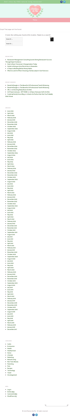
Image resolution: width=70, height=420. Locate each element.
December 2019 (12, 276)
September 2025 (12, 129)
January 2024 (11, 171)
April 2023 (10, 190)
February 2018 (11, 325)
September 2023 (12, 179)
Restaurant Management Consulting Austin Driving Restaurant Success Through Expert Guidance (28, 61)
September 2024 (12, 153)
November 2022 (12, 201)
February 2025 (11, 142)
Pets (8, 366)
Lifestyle (10, 355)
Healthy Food (11, 351)
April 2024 (10, 164)
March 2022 (10, 219)
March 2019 (10, 296)
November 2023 (12, 175)
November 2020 (12, 252)
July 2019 (10, 287)
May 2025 (10, 137)
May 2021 (10, 241)
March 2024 (10, 166)
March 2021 (10, 246)
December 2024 (12, 146)
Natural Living (11, 359)
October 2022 (11, 204)
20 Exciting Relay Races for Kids (22, 90)
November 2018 (12, 305)
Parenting (10, 364)
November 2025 (12, 124)
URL (8, 90)
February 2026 (11, 118)
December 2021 (12, 226)
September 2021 (12, 232)
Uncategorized (12, 375)
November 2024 (12, 148)
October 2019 (11, 281)
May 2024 (10, 162)
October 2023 (11, 177)
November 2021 (12, 228)
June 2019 (10, 290)
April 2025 (10, 140)
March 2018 (10, 323)
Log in (9, 389)
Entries (10, 392)
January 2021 (11, 250)
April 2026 (10, 113)
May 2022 (10, 215)
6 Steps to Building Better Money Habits (19, 68)
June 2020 (10, 263)
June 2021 (10, 239)
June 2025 (10, 135)
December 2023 (12, 173)
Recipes (9, 368)
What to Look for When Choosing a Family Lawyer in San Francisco (27, 71)
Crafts (9, 344)
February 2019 (11, 298)
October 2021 (11, 230)
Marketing (10, 357)
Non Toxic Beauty (12, 362)
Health (9, 348)
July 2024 (10, 157)
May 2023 (10, 188)
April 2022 (10, 217)
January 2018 (11, 327)
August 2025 (11, 131)
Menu (35, 20)
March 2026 (10, 115)
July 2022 (10, 210)
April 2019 (10, 294)
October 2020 (11, 254)
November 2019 (12, 279)
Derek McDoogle (12, 85)
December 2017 (12, 329)
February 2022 (11, 221)
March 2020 (10, 270)
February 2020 (11, 272)
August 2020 (11, 259)
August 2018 (11, 312)
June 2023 (10, 186)
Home (9, 353)
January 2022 (11, 223)
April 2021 (10, 243)
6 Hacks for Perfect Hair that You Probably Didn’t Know (29, 95)
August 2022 (11, 208)
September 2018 (12, 309)
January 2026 (11, 120)
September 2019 (12, 283)
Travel (9, 373)
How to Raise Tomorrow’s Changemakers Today (22, 64)
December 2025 (12, 122)
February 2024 (11, 168)
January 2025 (11, 144)
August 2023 (11, 182)
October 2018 (11, 307)
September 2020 (12, 257)
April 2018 (10, 320)
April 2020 (10, 268)
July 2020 (10, 261)
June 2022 (10, 212)
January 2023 (11, 197)
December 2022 (12, 199)
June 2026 (10, 111)
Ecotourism (11, 346)
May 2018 (10, 318)
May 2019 (10, 292)
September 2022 (12, 206)
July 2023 (10, 184)
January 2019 (11, 301)
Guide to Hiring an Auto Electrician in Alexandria (22, 66)
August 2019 (11, 285)
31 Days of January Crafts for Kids (40, 92)
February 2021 (11, 248)
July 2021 (9, 237)
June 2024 (10, 159)
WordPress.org (11, 396)
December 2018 (12, 303)
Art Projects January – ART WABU (17, 92)
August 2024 (11, 155)
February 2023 (11, 195)
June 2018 (10, 316)
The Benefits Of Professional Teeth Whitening (34, 85)
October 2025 (11, 126)
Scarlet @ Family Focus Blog (16, 94)
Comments (12, 394)
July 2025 (10, 133)
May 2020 (10, 265)
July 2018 (10, 314)
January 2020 (11, 274)
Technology (11, 370)
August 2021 (11, 234)
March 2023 (10, 193)
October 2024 (11, 151)
